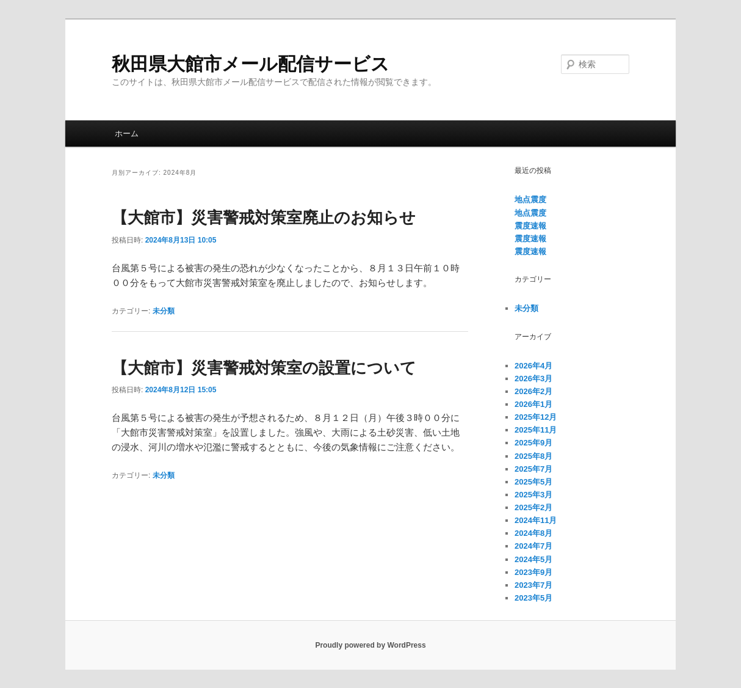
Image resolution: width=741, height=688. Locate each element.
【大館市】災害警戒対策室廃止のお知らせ (264, 217)
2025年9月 (533, 442)
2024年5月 (533, 559)
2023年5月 (533, 597)
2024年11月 (536, 520)
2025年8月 (533, 456)
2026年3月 (533, 378)
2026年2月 (533, 391)
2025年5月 (533, 481)
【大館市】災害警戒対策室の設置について (264, 368)
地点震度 (530, 199)
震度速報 (530, 225)
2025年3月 (533, 494)
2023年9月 (533, 572)
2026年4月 (533, 365)
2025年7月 (533, 469)
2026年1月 (533, 404)
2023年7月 (533, 585)
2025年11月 (536, 429)
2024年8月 (533, 533)
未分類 (164, 311)
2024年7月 (533, 546)
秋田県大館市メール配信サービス (250, 64)
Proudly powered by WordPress (370, 645)
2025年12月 (536, 417)
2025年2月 (533, 507)
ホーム (127, 133)
